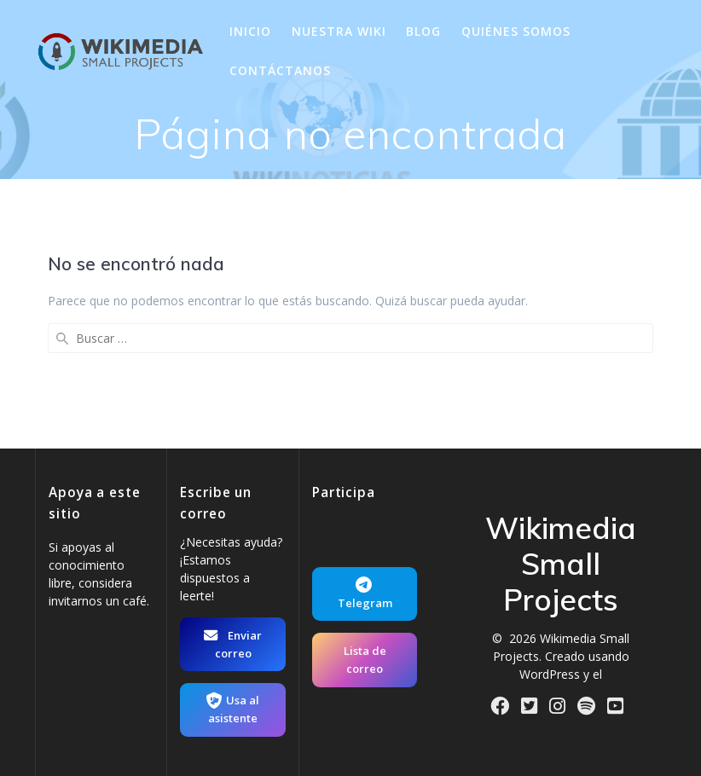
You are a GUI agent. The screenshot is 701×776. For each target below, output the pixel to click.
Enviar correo (233, 644)
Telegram (365, 594)
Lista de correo (365, 659)
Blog (423, 31)
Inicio (250, 31)
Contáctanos (280, 70)
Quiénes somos (516, 31)
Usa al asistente (232, 709)
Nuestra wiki (339, 31)
